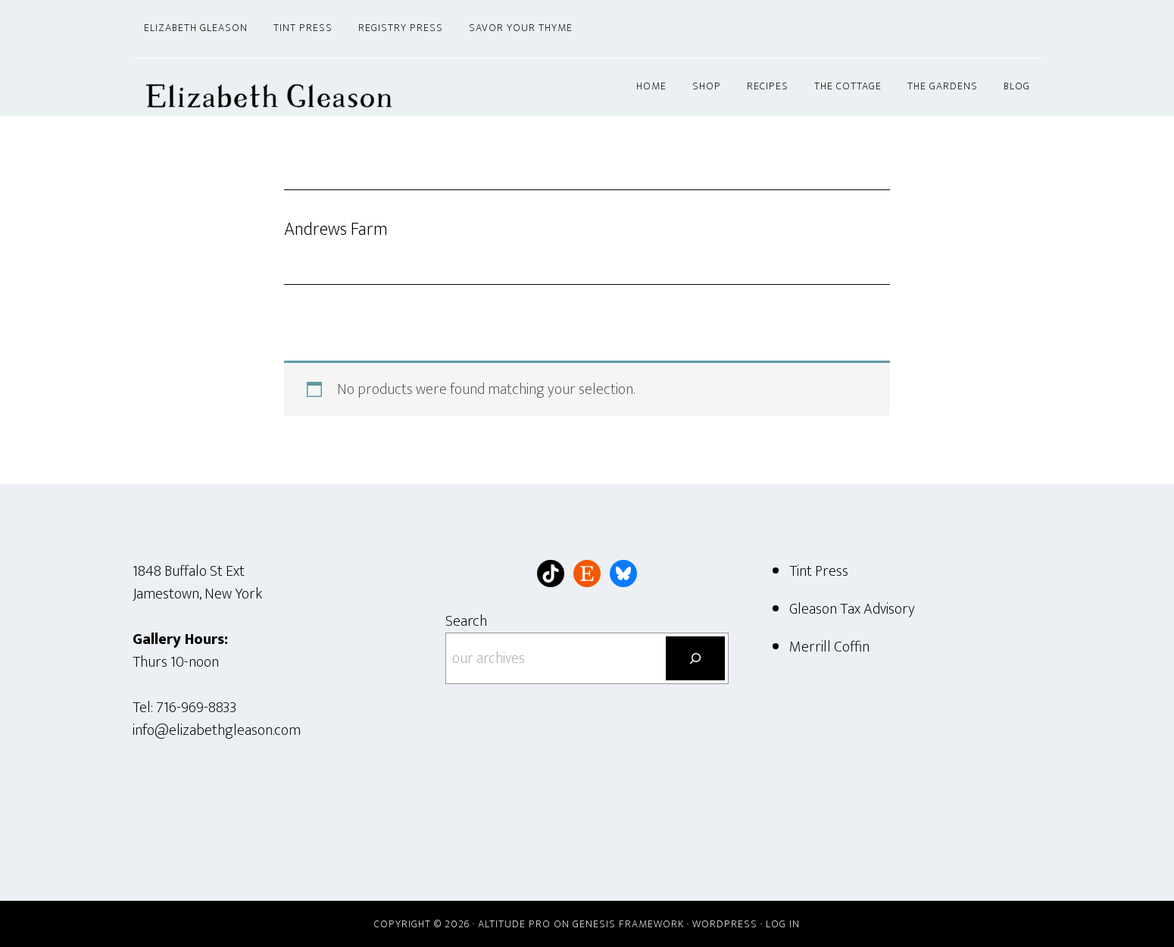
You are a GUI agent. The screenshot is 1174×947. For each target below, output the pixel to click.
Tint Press (818, 571)
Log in (783, 924)
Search (466, 621)
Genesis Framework (628, 924)
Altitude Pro (514, 924)
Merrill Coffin (829, 647)
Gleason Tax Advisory (852, 609)
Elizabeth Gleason (269, 87)
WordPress (724, 924)
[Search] (695, 658)
